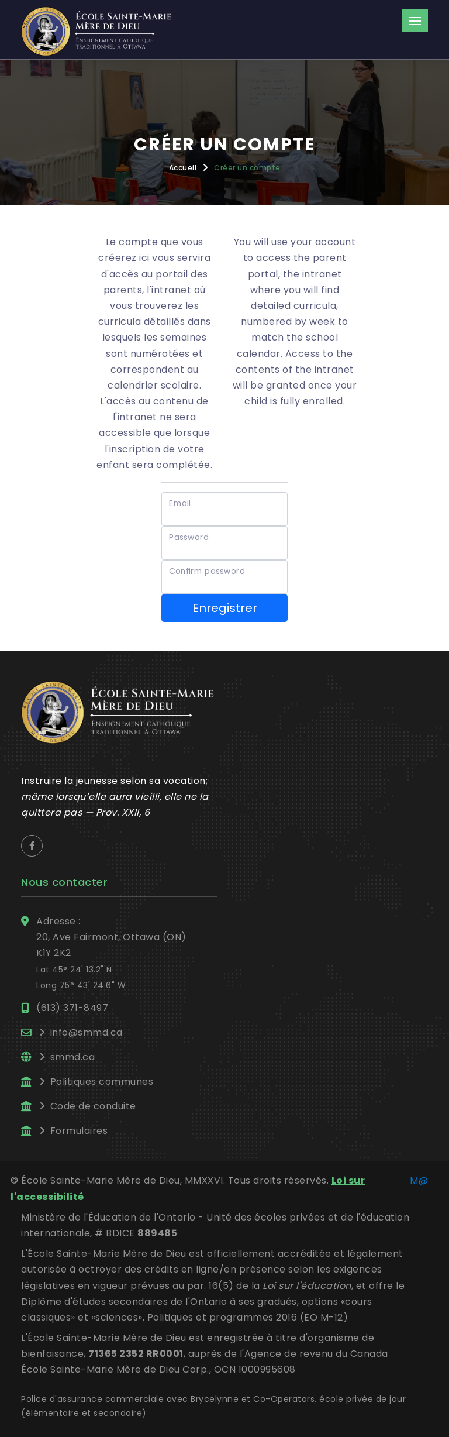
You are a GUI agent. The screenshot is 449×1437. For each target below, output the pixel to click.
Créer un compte (247, 168)
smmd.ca (72, 1057)
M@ (419, 1180)
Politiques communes (102, 1081)
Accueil (183, 168)
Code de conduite (93, 1106)
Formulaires (79, 1130)
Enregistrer (224, 608)
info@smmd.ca (86, 1032)
